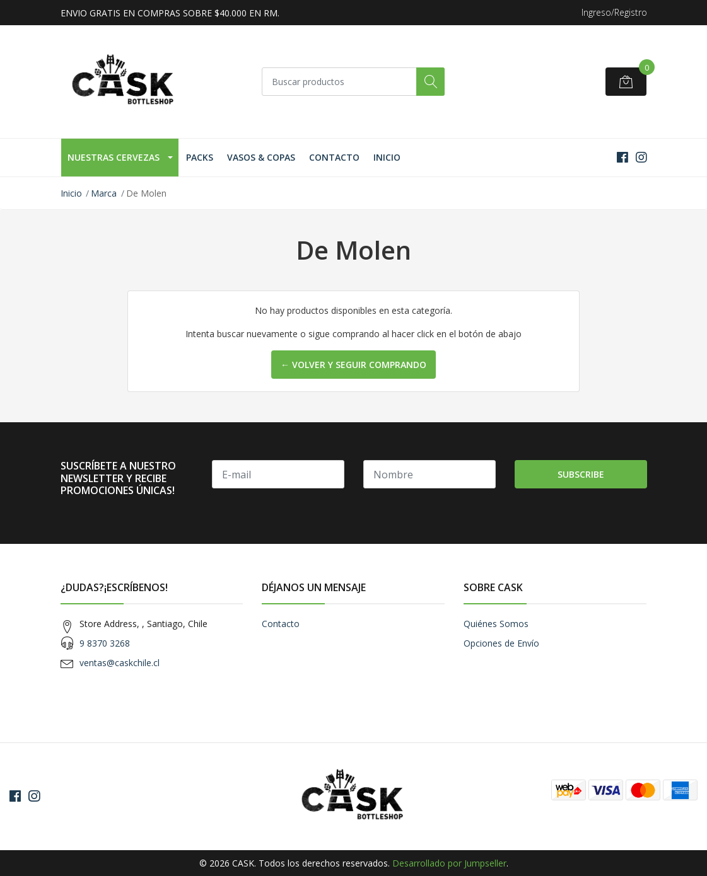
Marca (104, 193)
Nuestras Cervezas (113, 157)
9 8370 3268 (104, 643)
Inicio (386, 157)
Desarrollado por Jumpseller (449, 863)
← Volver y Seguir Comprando (353, 365)
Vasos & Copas (261, 157)
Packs (199, 157)
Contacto (334, 157)
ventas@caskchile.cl (119, 663)
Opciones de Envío (501, 643)
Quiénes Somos (496, 624)
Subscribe (581, 474)
